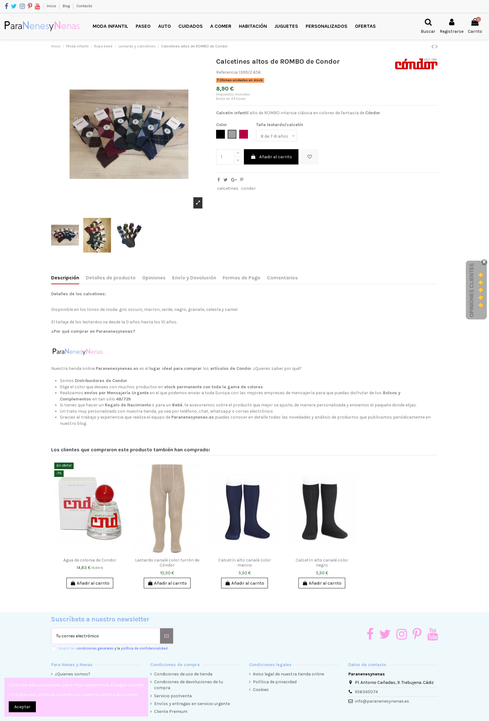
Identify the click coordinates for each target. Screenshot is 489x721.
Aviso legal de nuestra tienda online (288, 674)
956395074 (366, 691)
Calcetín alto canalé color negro (322, 562)
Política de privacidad (275, 681)
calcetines (227, 188)
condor (248, 188)
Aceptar (22, 706)
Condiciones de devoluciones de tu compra (188, 685)
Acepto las (112, 648)
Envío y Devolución (194, 278)
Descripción (65, 278)
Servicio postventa (173, 696)
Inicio (52, 6)
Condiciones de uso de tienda (183, 674)
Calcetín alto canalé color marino (244, 562)
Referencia (227, 72)
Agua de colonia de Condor (89, 560)
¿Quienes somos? (72, 674)
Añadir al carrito (271, 156)
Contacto (84, 6)
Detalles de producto (111, 278)
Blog (67, 6)
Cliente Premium (170, 711)
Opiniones (154, 278)
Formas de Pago (241, 278)
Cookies (261, 689)
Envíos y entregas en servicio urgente (192, 703)
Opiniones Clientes (471, 290)
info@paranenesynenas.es (382, 701)
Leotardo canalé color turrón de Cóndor (167, 562)
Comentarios (282, 278)
